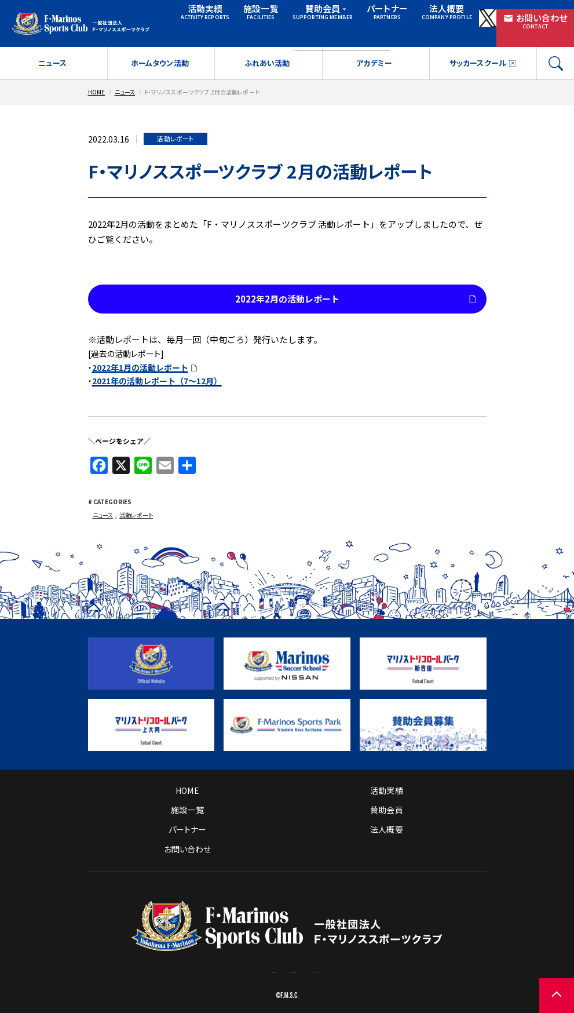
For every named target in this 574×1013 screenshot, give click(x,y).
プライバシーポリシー (388, 962)
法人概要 (417, 14)
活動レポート (136, 505)
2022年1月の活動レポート (140, 358)
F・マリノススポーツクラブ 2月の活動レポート (202, 82)
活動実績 (196, 14)
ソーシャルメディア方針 (207, 962)
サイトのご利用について (299, 962)
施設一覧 (247, 14)
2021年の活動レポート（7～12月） (157, 371)
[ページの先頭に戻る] (556, 995)
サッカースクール (477, 53)
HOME (96, 82)
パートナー (363, 14)
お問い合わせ (534, 15)
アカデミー (374, 53)
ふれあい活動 (267, 53)
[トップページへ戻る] (287, 934)
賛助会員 (307, 14)
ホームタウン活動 (160, 53)
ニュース (52, 53)
